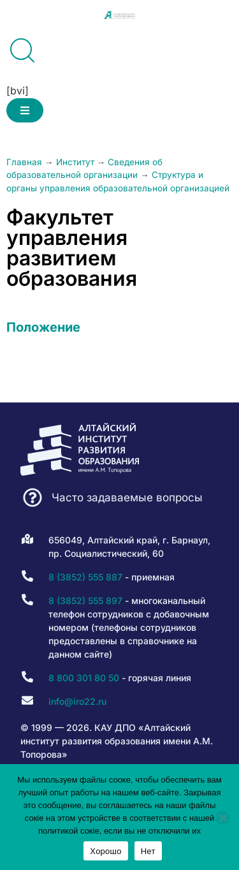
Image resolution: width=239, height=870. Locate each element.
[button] (24, 110)
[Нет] (222, 818)
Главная (24, 162)
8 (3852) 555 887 (85, 576)
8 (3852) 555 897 (85, 600)
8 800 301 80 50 (83, 677)
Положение (43, 327)
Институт (75, 162)
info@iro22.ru (77, 701)
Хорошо (105, 851)
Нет (148, 851)
